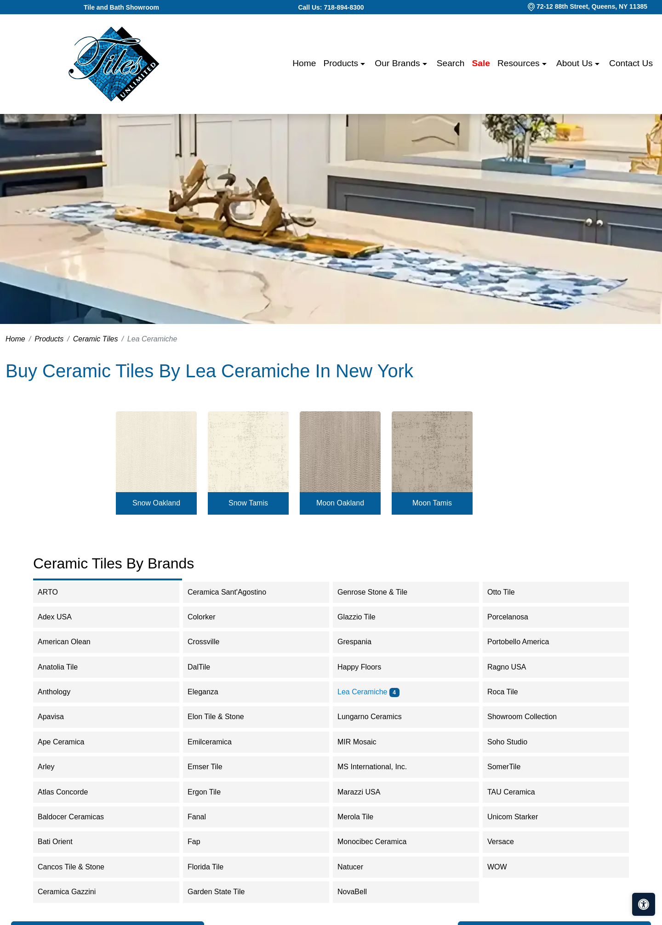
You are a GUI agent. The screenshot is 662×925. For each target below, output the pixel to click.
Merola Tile (362, 817)
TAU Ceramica (520, 792)
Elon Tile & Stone (223, 717)
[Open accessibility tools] (643, 904)
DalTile (208, 667)
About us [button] (575, 63)
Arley (55, 767)
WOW (506, 867)
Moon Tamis (432, 503)
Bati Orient (63, 842)
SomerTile (513, 767)
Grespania (363, 642)
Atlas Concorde (69, 792)
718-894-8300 (344, 7)
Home (304, 63)
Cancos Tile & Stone (79, 867)
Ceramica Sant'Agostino (234, 592)
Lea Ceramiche (368, 692)
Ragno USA (515, 667)
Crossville (213, 642)
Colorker (211, 617)
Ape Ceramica (72, 742)
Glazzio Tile (365, 617)
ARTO (58, 592)
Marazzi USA (368, 792)
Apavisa (58, 717)
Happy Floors (368, 667)
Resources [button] (519, 63)
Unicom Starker (521, 817)
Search (451, 63)
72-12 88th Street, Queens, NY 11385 (591, 6)
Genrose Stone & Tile (381, 592)
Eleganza (211, 692)
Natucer (359, 867)
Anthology (62, 692)
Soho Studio (516, 742)
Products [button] (341, 63)
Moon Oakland (340, 503)
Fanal (204, 817)
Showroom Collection (531, 717)
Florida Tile (213, 867)
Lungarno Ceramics (377, 717)
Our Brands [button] (398, 63)
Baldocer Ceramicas (80, 817)
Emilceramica (219, 742)
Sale (481, 63)
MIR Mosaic (365, 742)
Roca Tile (511, 692)
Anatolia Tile (67, 667)
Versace (508, 842)
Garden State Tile (225, 892)
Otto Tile (507, 592)
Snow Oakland (156, 503)
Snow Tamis (248, 503)
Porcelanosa (517, 617)
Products (48, 339)
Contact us (631, 63)
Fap (203, 842)
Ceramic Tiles (95, 339)
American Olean (73, 642)
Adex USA (64, 617)
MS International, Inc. (381, 767)
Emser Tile (214, 767)
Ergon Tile (213, 792)
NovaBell (361, 892)
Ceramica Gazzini (73, 892)
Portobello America (525, 642)
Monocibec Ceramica (378, 842)
